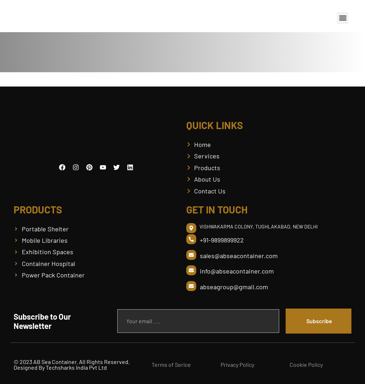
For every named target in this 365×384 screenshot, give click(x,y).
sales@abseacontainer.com (239, 256)
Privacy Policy (237, 364)
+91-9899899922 (222, 240)
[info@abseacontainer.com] (191, 270)
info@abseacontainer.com (237, 271)
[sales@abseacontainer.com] (191, 255)
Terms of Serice (171, 364)
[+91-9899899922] (191, 239)
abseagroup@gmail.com (234, 287)
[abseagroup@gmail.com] (191, 286)
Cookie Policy (306, 364)
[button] (343, 18)
